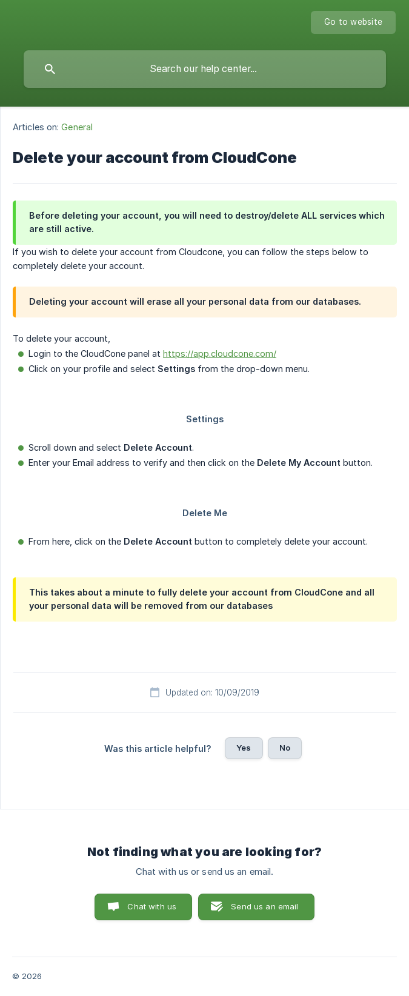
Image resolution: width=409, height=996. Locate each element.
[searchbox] (205, 69)
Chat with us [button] (151, 906)
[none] (353, 22)
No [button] (284, 747)
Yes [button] (243, 747)
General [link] (77, 127)
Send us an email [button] (264, 906)
